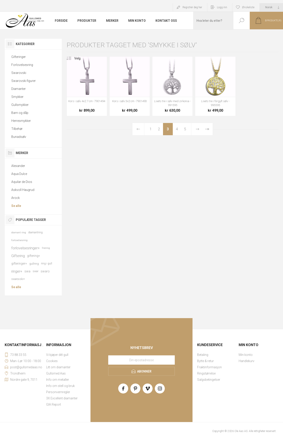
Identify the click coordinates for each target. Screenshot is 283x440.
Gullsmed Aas (56, 373)
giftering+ (33, 256)
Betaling (202, 355)
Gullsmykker (20, 105)
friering (46, 248)
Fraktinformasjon (209, 367)
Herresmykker (21, 121)
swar (35, 271)
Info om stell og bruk (60, 386)
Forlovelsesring (22, 65)
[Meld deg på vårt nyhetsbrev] (141, 360)
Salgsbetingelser (208, 379)
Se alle (16, 206)
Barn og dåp (19, 113)
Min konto (246, 355)
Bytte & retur (205, 361)
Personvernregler (58, 392)
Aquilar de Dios (21, 182)
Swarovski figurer (23, 81)
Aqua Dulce (19, 174)
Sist (207, 129)
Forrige (138, 129)
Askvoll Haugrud (22, 190)
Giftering (18, 256)
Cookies (52, 361)
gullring (34, 263)
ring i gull (46, 263)
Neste (197, 129)
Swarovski (18, 73)
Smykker (17, 97)
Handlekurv (246, 361)
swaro (45, 271)
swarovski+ (18, 279)
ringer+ (16, 271)
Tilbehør (17, 129)
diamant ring (18, 232)
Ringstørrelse (206, 373)
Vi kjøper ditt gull (57, 355)
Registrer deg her (192, 7)
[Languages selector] (271, 7)
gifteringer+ (19, 263)
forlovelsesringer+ (25, 248)
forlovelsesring (19, 240)
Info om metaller (57, 379)
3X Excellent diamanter (62, 398)
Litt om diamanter (58, 367)
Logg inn (222, 7)
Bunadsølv (18, 137)
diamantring (35, 232)
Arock (15, 198)
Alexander (18, 166)
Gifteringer (18, 57)
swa (27, 271)
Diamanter (18, 89)
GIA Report (53, 404)
